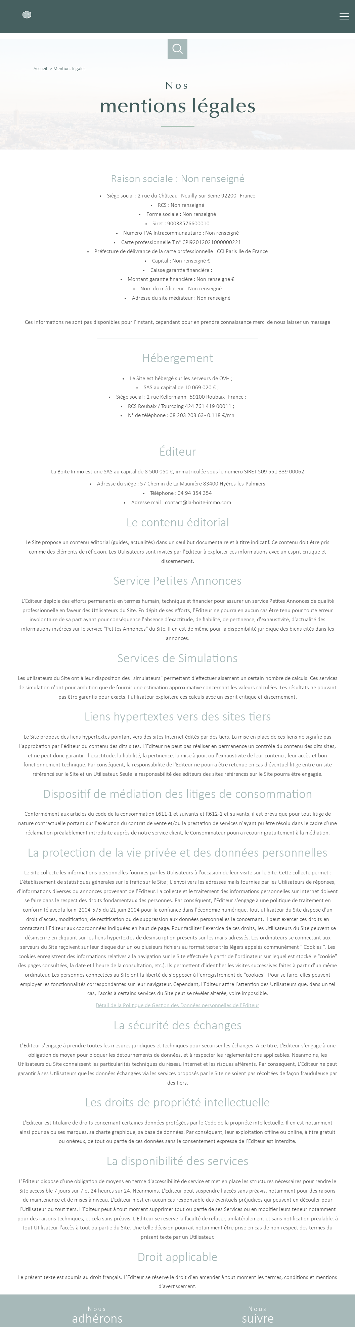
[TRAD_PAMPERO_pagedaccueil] (27, 17)
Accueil (40, 69)
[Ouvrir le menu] (344, 16)
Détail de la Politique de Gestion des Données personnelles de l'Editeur (177, 1005)
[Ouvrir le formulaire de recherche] (178, 49)
